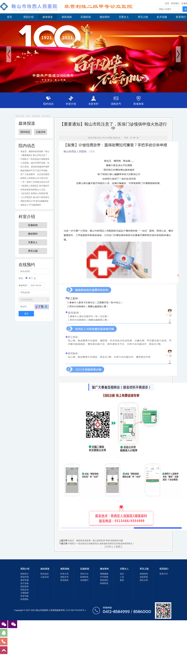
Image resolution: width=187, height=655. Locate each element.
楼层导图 (24, 580)
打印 (108, 546)
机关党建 (162, 17)
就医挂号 (117, 103)
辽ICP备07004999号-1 (76, 610)
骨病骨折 (104, 580)
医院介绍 (28, 17)
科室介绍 (70, 103)
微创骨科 (105, 17)
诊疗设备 (24, 583)
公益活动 (40, 131)
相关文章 (144, 580)
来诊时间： (24, 285)
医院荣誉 (24, 586)
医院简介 (24, 574)
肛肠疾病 (86, 17)
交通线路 (24, 593)
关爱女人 (124, 17)
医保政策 (140, 103)
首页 (167, 3)
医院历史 (24, 589)
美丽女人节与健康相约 (30, 205)
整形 (122, 580)
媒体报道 (48, 17)
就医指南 (67, 17)
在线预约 (84, 580)
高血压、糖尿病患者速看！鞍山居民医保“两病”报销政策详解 (95, 540)
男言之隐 (143, 17)
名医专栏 (93, 103)
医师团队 (24, 599)
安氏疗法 (84, 574)
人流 (122, 577)
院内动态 (47, 103)
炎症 (122, 574)
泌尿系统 (144, 577)
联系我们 (175, 3)
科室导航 (24, 596)
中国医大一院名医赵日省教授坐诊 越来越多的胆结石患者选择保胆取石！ (101, 543)
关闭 (117, 546)
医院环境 (24, 577)
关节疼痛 (104, 577)
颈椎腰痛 (104, 574)
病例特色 (84, 577)
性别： (22, 278)
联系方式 (164, 574)
